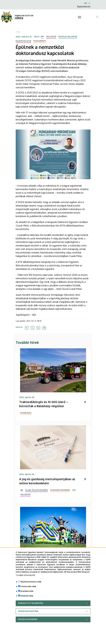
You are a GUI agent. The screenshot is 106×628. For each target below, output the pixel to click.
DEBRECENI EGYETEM (24, 16)
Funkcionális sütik (28, 590)
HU (85, 3)
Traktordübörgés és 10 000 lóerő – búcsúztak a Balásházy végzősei (43, 404)
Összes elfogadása (27, 623)
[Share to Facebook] (26, 328)
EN (89, 3)
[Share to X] (32, 328)
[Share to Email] (44, 328)
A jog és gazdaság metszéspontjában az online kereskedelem (47, 481)
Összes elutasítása (28, 614)
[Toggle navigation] (79, 17)
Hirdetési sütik (27, 599)
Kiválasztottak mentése (30, 606)
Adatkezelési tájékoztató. (52, 575)
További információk (25, 578)
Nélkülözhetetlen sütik (31, 585)
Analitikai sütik (27, 594)
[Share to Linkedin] (38, 328)
